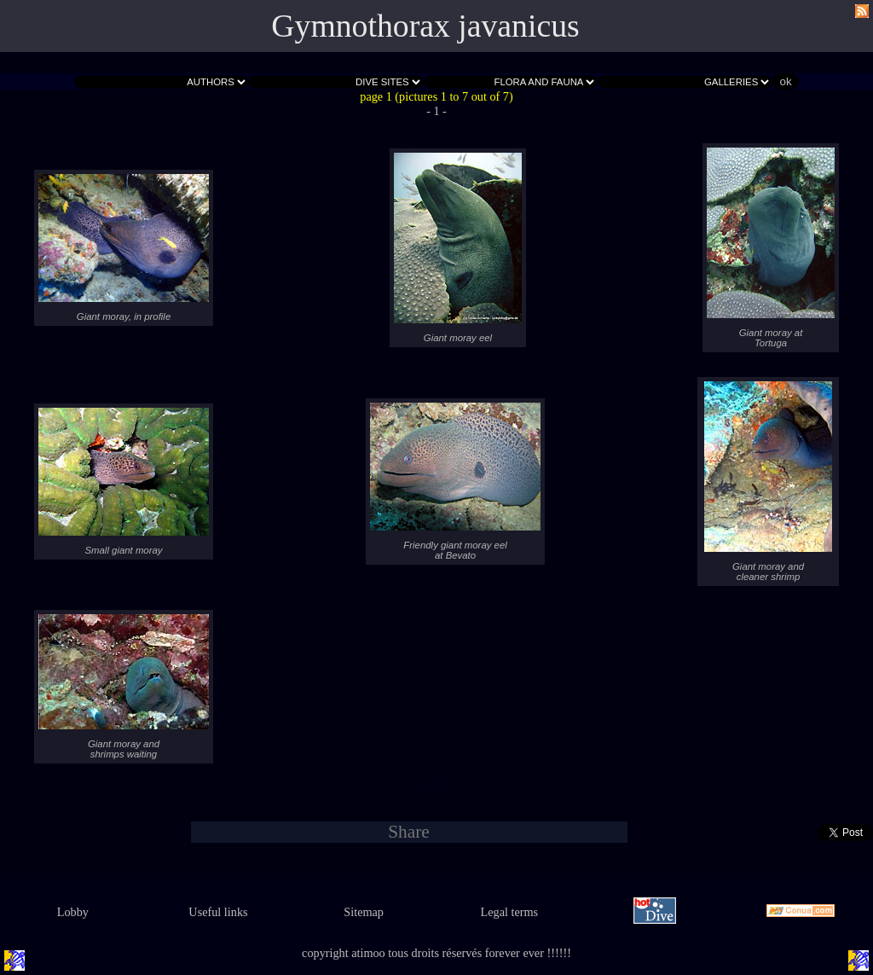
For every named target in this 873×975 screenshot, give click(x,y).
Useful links (217, 912)
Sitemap (364, 912)
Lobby (73, 912)
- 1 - (436, 111)
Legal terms (510, 912)
